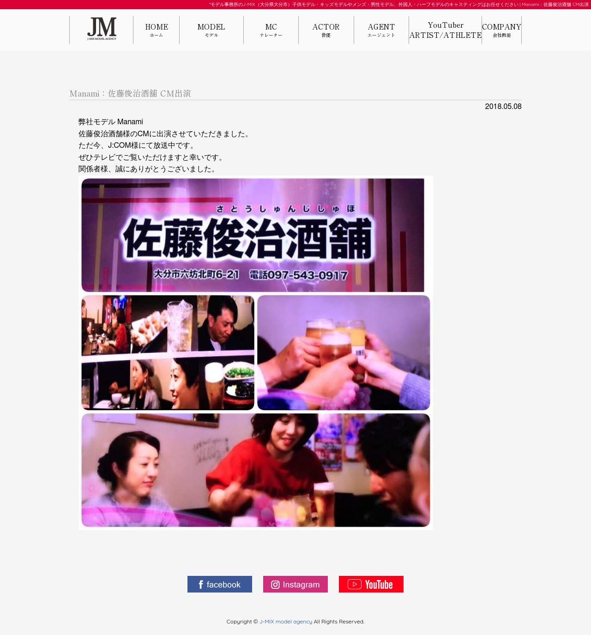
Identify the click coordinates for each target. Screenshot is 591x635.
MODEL (211, 30)
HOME (156, 30)
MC (271, 30)
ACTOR (326, 30)
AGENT (381, 30)
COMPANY (501, 30)
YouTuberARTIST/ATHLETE (445, 30)
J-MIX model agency (286, 621)
